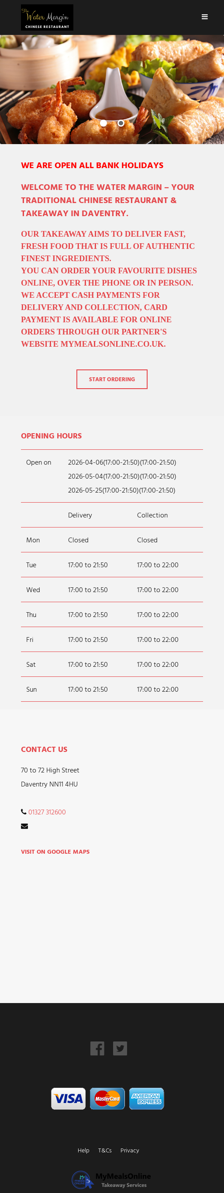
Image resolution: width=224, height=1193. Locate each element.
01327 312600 (47, 812)
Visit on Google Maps (55, 851)
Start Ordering (112, 379)
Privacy (130, 1150)
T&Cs (105, 1150)
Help (84, 1150)
